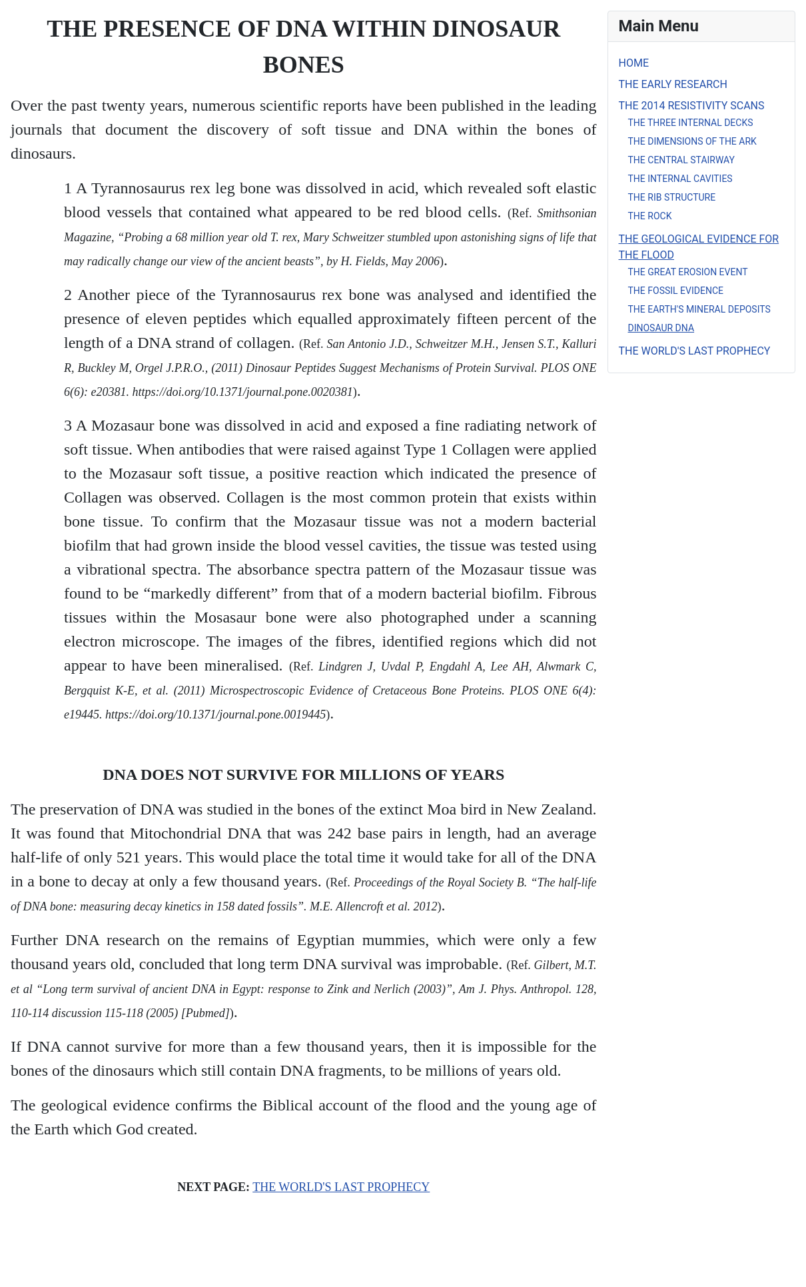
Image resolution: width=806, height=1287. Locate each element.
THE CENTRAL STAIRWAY (681, 160)
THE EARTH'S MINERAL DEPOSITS (699, 309)
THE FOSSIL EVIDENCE (675, 290)
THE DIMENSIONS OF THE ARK (692, 141)
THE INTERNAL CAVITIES (680, 178)
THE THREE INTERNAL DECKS (690, 122)
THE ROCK (650, 216)
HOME (634, 63)
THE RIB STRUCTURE (672, 197)
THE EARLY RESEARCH (673, 84)
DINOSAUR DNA (661, 328)
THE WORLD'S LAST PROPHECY (341, 1187)
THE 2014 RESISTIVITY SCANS (692, 105)
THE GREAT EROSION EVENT (688, 272)
